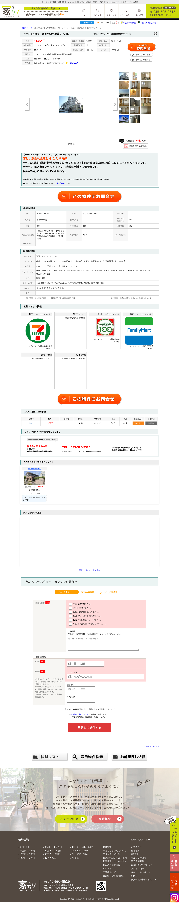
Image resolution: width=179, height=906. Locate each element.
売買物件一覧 (109, 875)
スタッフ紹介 (69, 821)
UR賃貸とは (137, 856)
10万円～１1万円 (53, 853)
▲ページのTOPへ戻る (150, 749)
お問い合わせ (60, 183)
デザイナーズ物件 (111, 856)
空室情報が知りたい (77, 604)
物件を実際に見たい (77, 608)
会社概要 (105, 821)
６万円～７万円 (27, 853)
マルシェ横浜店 (138, 860)
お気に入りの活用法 (148, 23)
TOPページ (27, 28)
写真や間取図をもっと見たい (81, 612)
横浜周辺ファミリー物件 (114, 864)
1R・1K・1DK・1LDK (82, 849)
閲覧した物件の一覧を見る (89, 570)
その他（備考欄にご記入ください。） (85, 624)
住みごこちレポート (140, 875)
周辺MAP (74, 63)
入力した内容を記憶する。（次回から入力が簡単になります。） (90, 712)
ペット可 (107, 871)
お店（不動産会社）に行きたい (82, 620)
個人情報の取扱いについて (81, 717)
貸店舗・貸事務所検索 (113, 878)
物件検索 (107, 849)
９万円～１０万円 (53, 849)
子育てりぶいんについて (114, 853)
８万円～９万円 (27, 860)
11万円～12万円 (52, 856)
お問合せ (135, 878)
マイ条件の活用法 (130, 23)
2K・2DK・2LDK (80, 853)
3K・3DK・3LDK (80, 856)
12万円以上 (50, 860)
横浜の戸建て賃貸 (111, 867)
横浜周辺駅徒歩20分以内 (115, 860)
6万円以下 (25, 849)
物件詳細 (151, 423)
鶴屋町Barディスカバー (142, 867)
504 (31, 423)
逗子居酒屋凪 (137, 864)
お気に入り (138, 423)
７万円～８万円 (27, 856)
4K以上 (75, 860)
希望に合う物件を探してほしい (82, 616)
